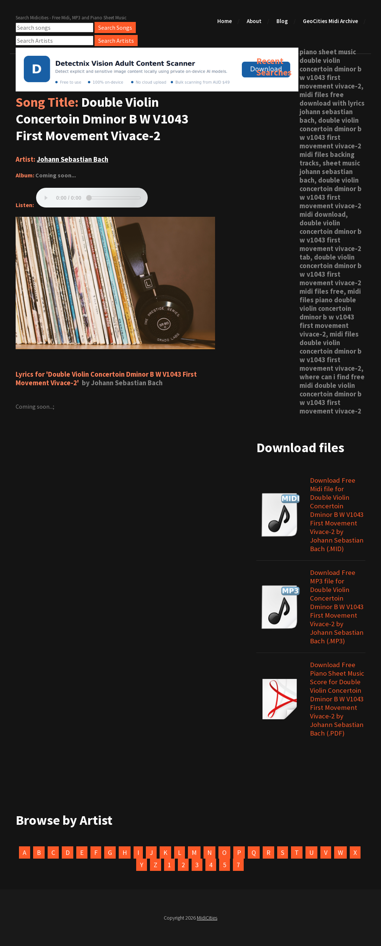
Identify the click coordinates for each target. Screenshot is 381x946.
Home (224, 21)
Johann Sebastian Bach (72, 159)
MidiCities (207, 917)
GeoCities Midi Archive (330, 21)
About (254, 21)
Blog (282, 21)
